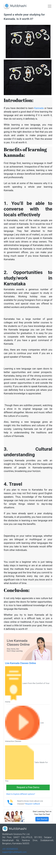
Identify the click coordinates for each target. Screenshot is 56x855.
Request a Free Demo (28, 787)
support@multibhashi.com (14, 852)
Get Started (42, 819)
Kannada (39, 108)
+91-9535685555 (10, 849)
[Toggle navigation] (50, 6)
